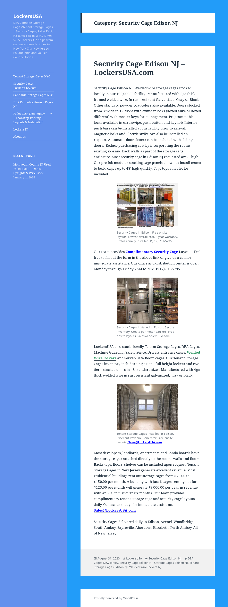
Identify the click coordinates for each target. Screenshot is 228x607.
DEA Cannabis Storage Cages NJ (33, 104)
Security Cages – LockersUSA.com (24, 86)
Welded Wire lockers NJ (145, 567)
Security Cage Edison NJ (165, 558)
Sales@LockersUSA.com (144, 442)
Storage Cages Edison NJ (171, 563)
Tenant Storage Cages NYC (31, 76)
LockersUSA (27, 16)
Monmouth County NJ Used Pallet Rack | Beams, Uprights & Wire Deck (32, 168)
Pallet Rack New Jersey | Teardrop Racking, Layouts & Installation (29, 118)
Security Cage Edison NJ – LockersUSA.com (139, 68)
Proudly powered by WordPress (116, 598)
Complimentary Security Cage (152, 251)
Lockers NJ (20, 129)
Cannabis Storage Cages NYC (33, 95)
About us (19, 136)
